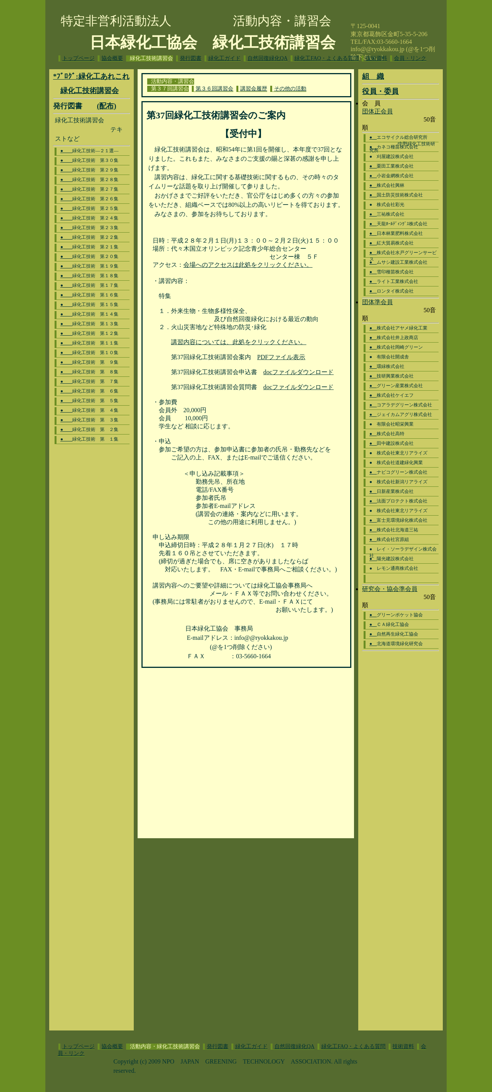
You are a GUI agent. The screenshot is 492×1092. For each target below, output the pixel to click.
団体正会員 (377, 111)
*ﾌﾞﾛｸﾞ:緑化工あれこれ (91, 76)
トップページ (78, 58)
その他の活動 (290, 89)
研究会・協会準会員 (389, 589)
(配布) (106, 106)
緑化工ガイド (224, 58)
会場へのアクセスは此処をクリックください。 (247, 264)
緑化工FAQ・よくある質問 (326, 58)
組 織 (373, 76)
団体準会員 (377, 302)
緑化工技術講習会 (89, 91)
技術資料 (376, 58)
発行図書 (190, 58)
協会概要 (112, 58)
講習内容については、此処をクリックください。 (238, 342)
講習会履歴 (253, 89)
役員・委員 (380, 91)
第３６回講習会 (214, 89)
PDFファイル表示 (281, 357)
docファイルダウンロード (298, 372)
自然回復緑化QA (268, 58)
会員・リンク (410, 58)
